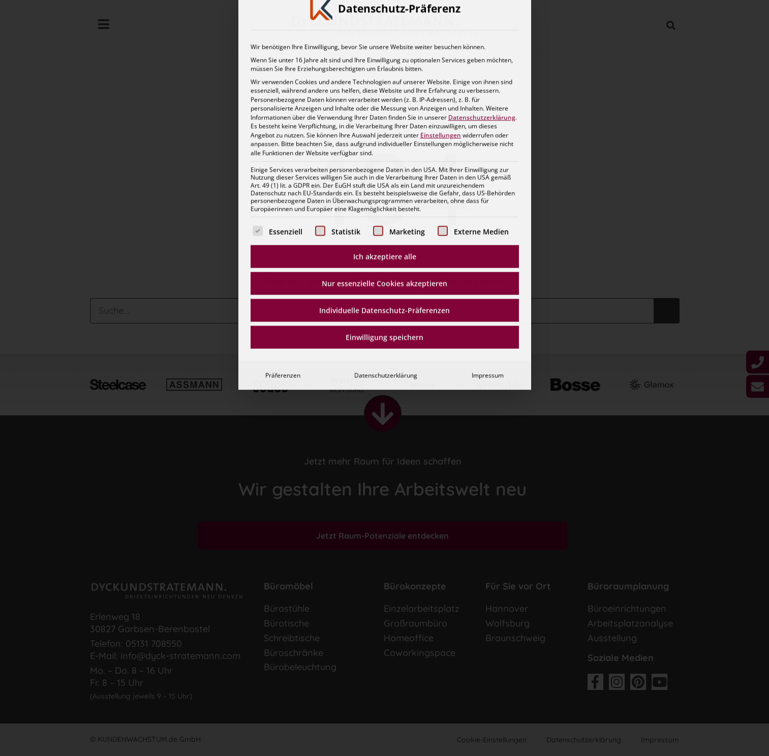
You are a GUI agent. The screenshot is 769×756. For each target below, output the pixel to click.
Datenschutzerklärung (385, 250)
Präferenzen (282, 250)
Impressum (488, 250)
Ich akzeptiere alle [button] (384, 131)
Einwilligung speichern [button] (384, 212)
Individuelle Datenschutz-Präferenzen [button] (384, 185)
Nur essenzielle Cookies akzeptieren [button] (384, 158)
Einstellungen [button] (440, 9)
